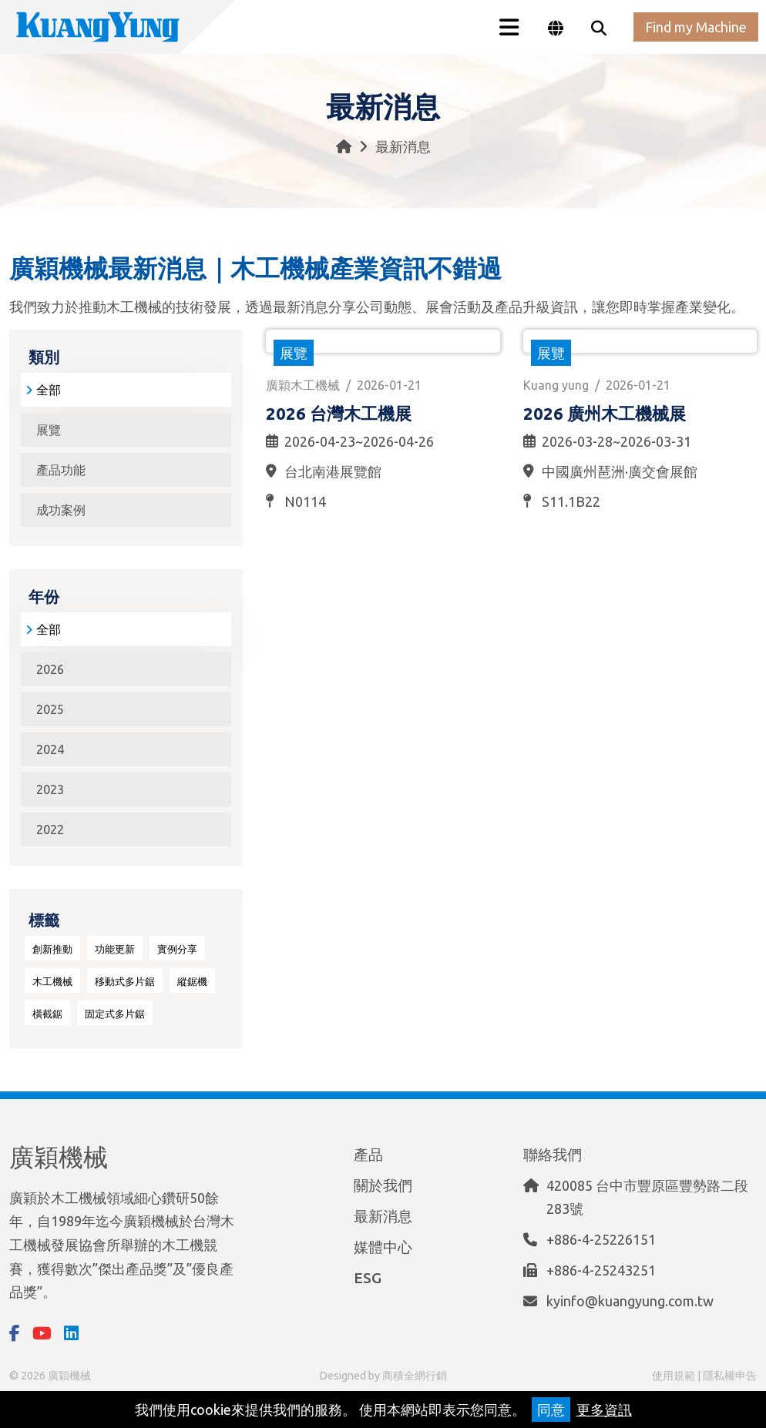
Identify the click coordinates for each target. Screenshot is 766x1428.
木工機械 (52, 981)
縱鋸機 (192, 981)
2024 (50, 749)
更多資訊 (604, 1409)
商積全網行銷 (414, 1375)
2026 (50, 669)
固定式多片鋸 (115, 1013)
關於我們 (383, 1182)
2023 (50, 789)
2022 (50, 829)
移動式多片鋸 (125, 981)
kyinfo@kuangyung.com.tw (630, 1298)
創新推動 (52, 949)
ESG (367, 1274)
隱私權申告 (730, 1375)
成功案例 (61, 510)
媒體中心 (383, 1243)
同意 (551, 1409)
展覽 (48, 430)
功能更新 (115, 949)
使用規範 (673, 1375)
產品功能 (61, 470)
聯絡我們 (552, 1151)
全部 (43, 390)
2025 (50, 709)
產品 (368, 1151)
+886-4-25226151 (601, 1236)
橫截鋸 (47, 1013)
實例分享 (177, 949)
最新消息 (383, 1213)
